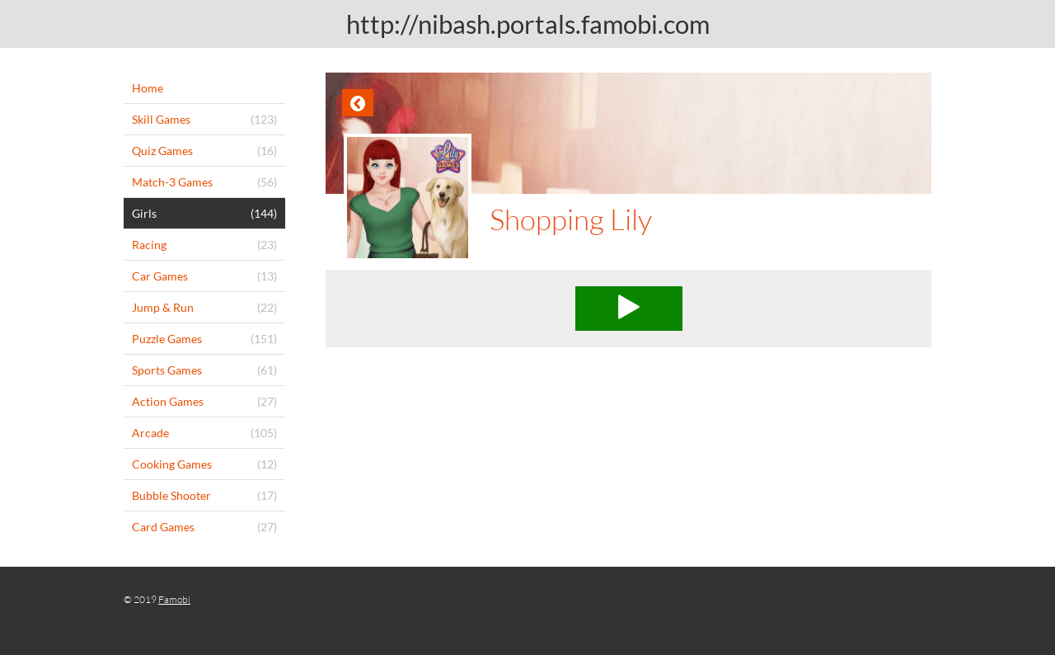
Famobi (174, 599)
